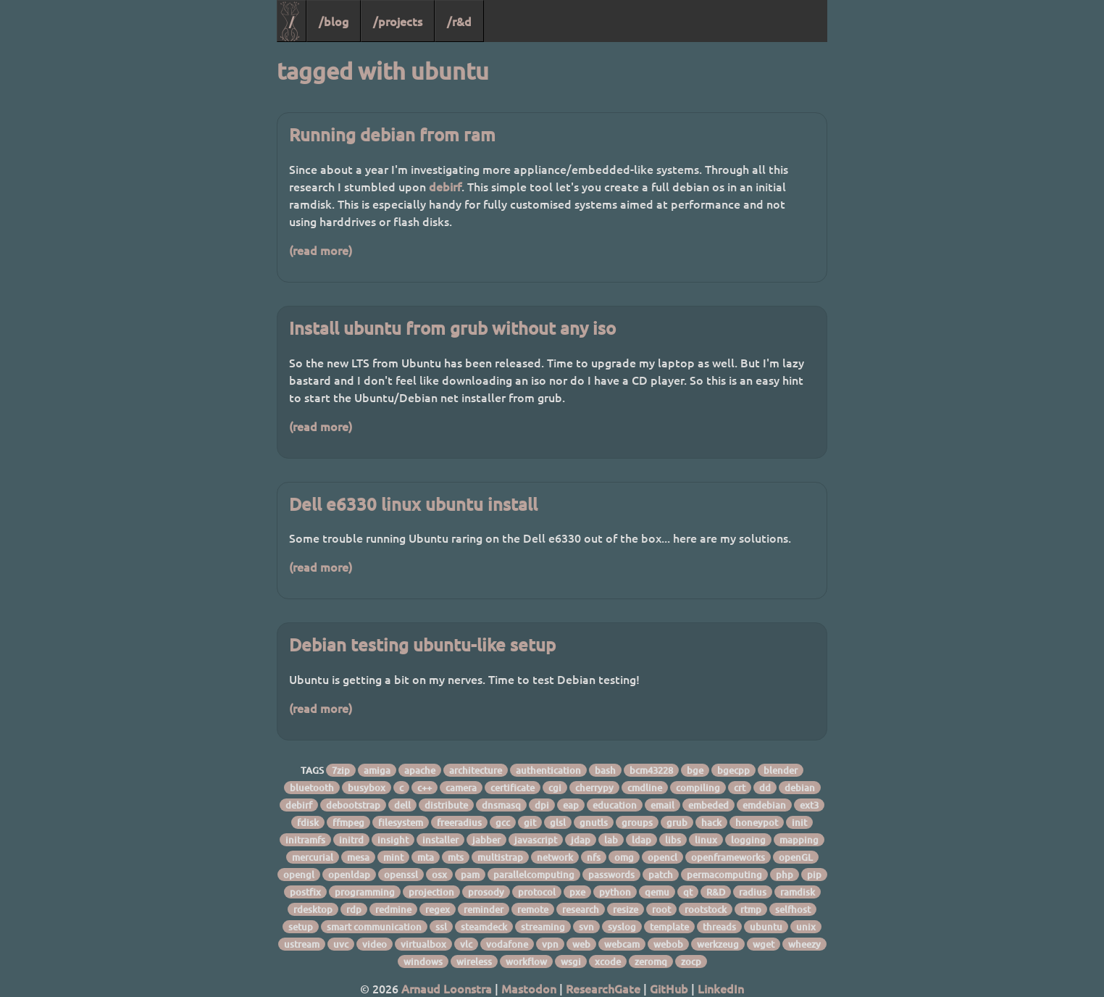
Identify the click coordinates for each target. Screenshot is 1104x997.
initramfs (305, 839)
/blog (333, 21)
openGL (796, 857)
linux (706, 839)
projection (431, 891)
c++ (424, 787)
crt (739, 787)
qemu (657, 891)
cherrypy (594, 787)
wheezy (804, 944)
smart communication (374, 926)
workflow (526, 961)
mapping (799, 839)
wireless (474, 961)
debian (800, 787)
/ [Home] (291, 21)
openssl (401, 874)
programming (365, 891)
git (530, 822)
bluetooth (312, 787)
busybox (366, 787)
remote (532, 909)
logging (748, 839)
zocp (691, 961)
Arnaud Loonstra (446, 988)
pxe (577, 891)
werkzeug (718, 944)
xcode (608, 961)
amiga (377, 770)
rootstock (706, 909)
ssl (441, 926)
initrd (351, 839)
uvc (340, 944)
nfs (594, 857)
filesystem (400, 822)
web (581, 944)
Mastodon (528, 988)
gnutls (594, 822)
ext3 (809, 805)
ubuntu (766, 926)
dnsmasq (501, 805)
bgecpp (733, 770)
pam (470, 874)
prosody (486, 891)
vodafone (507, 944)
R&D (715, 891)
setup (300, 926)
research (580, 909)
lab (611, 839)
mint (393, 857)
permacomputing (724, 874)
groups (637, 822)
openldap (349, 874)
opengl (298, 874)
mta (425, 857)
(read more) (320, 250)
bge (695, 770)
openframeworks (728, 857)
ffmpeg (348, 822)
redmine (393, 909)
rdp (353, 909)
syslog (622, 926)
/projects (397, 21)
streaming (543, 926)
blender (781, 770)
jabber (486, 839)
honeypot (756, 822)
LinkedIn (721, 988)
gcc (502, 822)
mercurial (312, 857)
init (799, 822)
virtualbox (423, 944)
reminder (483, 909)
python (615, 891)
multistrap (500, 857)
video (374, 944)
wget (763, 944)
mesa (358, 857)
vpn (550, 944)
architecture (475, 770)
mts (456, 857)
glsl (558, 822)
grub (676, 822)
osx (439, 874)
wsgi (571, 961)
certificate (512, 787)
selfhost (793, 909)
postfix (305, 891)
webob (668, 944)
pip (814, 874)
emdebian (764, 805)
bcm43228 (651, 770)
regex (437, 909)
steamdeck (484, 926)
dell (402, 805)
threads (719, 926)
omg (624, 857)
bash (605, 770)
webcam (622, 944)
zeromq (651, 961)
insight (393, 839)
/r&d (459, 21)
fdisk (308, 822)
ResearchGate (603, 988)
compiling (698, 787)
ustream (301, 944)
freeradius (459, 822)
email (662, 805)
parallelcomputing (533, 874)
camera (461, 787)
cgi (554, 787)
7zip (341, 770)
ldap (641, 839)
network (555, 857)
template (669, 926)
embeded (708, 805)
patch (660, 874)
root (661, 909)
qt (688, 891)
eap (571, 805)
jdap (580, 839)
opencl (662, 857)
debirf (445, 186)
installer (440, 839)
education (615, 805)
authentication (548, 770)
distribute (446, 805)
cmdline (644, 787)
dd (765, 787)
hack (711, 822)
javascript (535, 839)
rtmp (750, 909)
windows (423, 961)
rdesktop (313, 909)
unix (806, 926)
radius (752, 891)
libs (673, 839)
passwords (611, 874)
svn (586, 926)
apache (419, 770)
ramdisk (797, 891)
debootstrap (353, 805)
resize (625, 909)
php (784, 874)
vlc (466, 944)
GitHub (669, 988)
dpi (542, 805)
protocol (537, 891)
